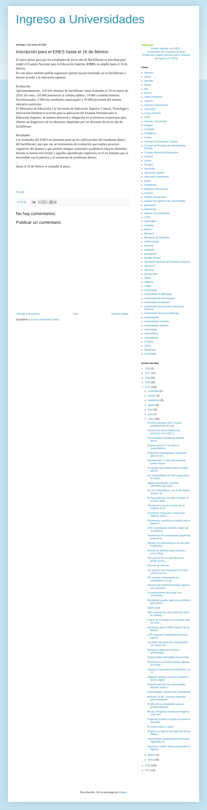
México (148, 229)
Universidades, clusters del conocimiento (168, 692)
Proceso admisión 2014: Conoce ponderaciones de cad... (164, 424)
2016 (148, 377)
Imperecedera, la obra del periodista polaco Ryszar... (166, 462)
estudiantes (150, 185)
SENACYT (150, 266)
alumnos (148, 72)
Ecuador (148, 164)
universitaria (150, 329)
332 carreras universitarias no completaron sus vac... (163, 579)
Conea (147, 137)
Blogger (122, 792)
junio (151, 414)
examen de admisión (155, 197)
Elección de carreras (158, 565)
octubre (152, 395)
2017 (148, 373)
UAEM (147, 286)
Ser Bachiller (151, 274)
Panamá (148, 245)
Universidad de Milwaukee (158, 294)
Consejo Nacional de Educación (161, 152)
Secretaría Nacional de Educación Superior (167, 261)
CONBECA (150, 133)
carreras (148, 101)
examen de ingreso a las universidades (165, 201)
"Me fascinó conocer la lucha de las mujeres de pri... (166, 507)
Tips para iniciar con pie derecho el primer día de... (165, 559)
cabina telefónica (153, 97)
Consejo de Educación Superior (161, 141)
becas (147, 84)
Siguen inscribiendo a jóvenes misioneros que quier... (163, 484)
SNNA (147, 278)
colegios (148, 125)
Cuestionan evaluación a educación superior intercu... (166, 514)
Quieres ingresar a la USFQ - (166, 48)
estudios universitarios (156, 189)
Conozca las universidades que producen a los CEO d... (164, 432)
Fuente (20, 191)
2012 (148, 770)
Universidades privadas (156, 321)
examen (148, 193)
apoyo (147, 76)
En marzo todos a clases (160, 726)
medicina (149, 225)
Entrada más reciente (28, 313)
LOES (147, 217)
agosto (152, 405)
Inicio (75, 313)
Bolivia (147, 93)
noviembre (154, 391)
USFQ (147, 345)
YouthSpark (150, 353)
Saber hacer (153, 607)
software (148, 282)
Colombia (149, 129)
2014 (148, 387)
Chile (147, 117)
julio (150, 409)
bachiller (148, 80)
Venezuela (149, 349)
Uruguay (148, 341)
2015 (148, 382)
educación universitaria (156, 176)
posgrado (149, 249)
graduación (150, 205)
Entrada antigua (119, 313)
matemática (150, 221)
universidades (151, 317)
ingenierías (150, 209)
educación (149, 168)
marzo (151, 419)
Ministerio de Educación (157, 237)
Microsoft (149, 233)
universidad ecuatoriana (157, 302)
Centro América (152, 113)
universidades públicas (156, 325)
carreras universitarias (156, 105)
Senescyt (149, 270)
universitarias (151, 333)
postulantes (150, 253)
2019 (148, 368)
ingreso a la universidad (157, 213)
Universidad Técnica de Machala (161, 313)
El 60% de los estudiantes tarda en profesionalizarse (165, 705)
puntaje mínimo (152, 257)
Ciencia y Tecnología (155, 121)
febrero (152, 755)
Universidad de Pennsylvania (159, 298)
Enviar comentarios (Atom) (45, 319)
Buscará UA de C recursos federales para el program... (166, 698)
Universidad (150, 290)
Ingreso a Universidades (80, 19)
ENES (147, 181)
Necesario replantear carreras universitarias (163, 651)
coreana (148, 156)
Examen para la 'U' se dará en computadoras (163, 447)
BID (146, 89)
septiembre (154, 400)
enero (151, 759)
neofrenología (151, 241)
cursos (147, 160)
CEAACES (150, 109)
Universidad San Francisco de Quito (166, 51)
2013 (148, 765)
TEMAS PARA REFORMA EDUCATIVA (168, 657)
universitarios (151, 337)
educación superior (154, 172)
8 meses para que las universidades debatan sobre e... (166, 686)
